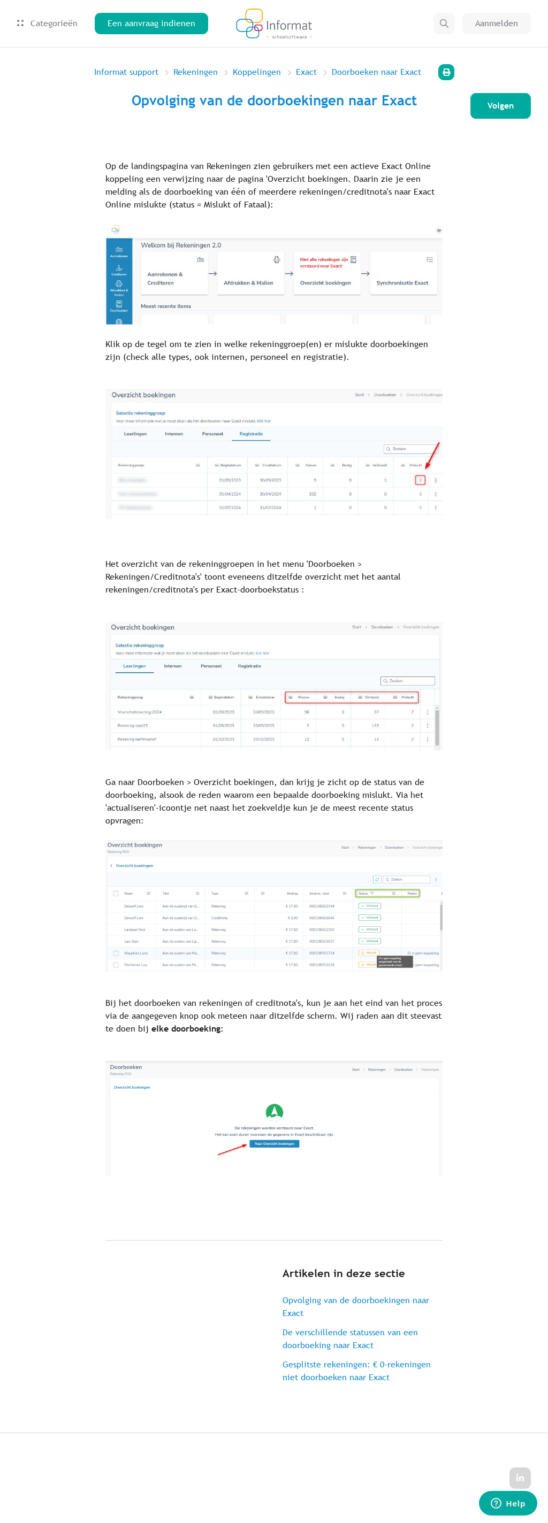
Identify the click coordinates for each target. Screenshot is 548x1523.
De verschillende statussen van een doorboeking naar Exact (350, 1338)
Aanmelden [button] (496, 23)
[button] (444, 23)
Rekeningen (195, 72)
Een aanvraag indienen (151, 23)
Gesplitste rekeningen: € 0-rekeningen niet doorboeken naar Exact (357, 1370)
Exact (306, 72)
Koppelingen (257, 72)
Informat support (126, 72)
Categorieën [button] (47, 23)
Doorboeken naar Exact (376, 72)
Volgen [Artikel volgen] (501, 106)
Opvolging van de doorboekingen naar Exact (356, 1306)
